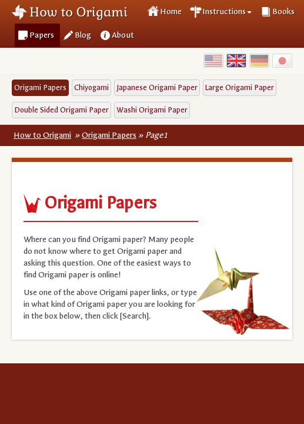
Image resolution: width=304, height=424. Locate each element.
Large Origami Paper (239, 87)
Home (171, 11)
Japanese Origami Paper (157, 87)
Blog (83, 35)
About (123, 35)
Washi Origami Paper (152, 109)
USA (213, 61)
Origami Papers (40, 87)
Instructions (227, 11)
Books (283, 11)
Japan (282, 61)
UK (236, 61)
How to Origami (78, 12)
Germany (259, 61)
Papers (41, 35)
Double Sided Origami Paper (61, 109)
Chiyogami (91, 87)
